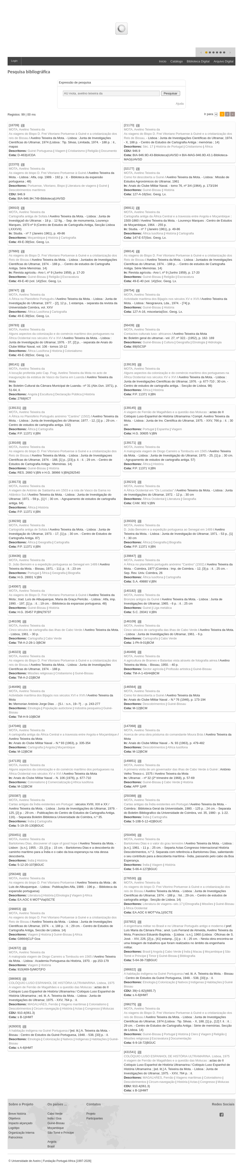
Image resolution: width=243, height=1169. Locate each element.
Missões (207, 904)
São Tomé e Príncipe (60, 1132)
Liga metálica (163, 608)
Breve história (17, 1113)
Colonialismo (73, 351)
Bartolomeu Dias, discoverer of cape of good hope (43, 843)
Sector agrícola (153, 669)
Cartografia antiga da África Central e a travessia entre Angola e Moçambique (177, 216)
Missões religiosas (40, 673)
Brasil (146, 951)
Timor (152, 956)
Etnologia (198, 342)
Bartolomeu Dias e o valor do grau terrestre (153, 843)
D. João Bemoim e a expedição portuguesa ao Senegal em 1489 (168, 529)
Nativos (183, 982)
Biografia (175, 542)
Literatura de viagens (81, 185)
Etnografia (192, 904)
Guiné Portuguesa (40, 151)
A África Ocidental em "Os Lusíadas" (149, 490)
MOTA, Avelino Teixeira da (27, 129)
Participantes (94, 1118)
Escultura (46, 394)
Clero (194, 1034)
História (169, 190)
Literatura (173, 499)
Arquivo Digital (224, 61)
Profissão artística (178, 669)
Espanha (163, 429)
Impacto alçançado (21, 1123)
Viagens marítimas (73, 1004)
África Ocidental (153, 499)
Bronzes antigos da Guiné (141, 599)
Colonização (166, 982)
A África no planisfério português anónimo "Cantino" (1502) (164, 564)
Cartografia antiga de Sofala (28, 216)
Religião (92, 151)
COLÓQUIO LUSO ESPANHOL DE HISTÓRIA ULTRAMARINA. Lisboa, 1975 (62, 983)
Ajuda (180, 103)
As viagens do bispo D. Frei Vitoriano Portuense (42, 882)
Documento (109, 151)
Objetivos (14, 1118)
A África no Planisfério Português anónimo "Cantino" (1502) (49, 416)
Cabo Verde (53, 638)
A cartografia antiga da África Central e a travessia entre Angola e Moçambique (63, 734)
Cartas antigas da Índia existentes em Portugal (41, 804)
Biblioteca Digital (198, 61)
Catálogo (176, 61)
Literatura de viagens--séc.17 (162, 904)
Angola (32, 394)
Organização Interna (21, 1132)
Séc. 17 (148, 146)
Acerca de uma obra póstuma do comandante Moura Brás (163, 734)
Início (162, 61)
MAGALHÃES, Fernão (43, 1004)
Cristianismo (76, 151)
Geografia (183, 342)
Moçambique (36, 237)
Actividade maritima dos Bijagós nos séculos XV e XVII (161, 299)
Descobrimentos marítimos (27, 190)
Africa (88, 895)
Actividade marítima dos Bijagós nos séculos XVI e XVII (47, 695)
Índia (31, 821)
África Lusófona (38, 311)
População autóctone (57, 708)
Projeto (90, 1113)
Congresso (92, 1008)
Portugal (148, 429)
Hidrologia (215, 342)
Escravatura (70, 277)
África (209, 146)
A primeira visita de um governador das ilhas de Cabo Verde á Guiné (171, 769)
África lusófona (153, 233)
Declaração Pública (68, 394)
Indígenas (197, 982)
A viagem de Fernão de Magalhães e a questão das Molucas (165, 412)
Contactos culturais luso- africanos (147, 333)
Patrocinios (16, 1137)
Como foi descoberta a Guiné (144, 177)
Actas (79, 1008)
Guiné (103, 185)
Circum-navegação (47, 1008)
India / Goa (54, 1118)
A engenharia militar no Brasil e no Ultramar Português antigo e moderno (173, 926)
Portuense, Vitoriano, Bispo (46, 185)
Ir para (208, 114)
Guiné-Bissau (152, 190)
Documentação (181, 1038)
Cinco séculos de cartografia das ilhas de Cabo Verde (45, 630)
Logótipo (14, 1128)
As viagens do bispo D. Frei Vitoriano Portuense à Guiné (47, 173)
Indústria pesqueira (88, 708)
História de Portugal (169, 146)
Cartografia (68, 237)
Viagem (60, 151)
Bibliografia (187, 956)
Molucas (108, 1008)
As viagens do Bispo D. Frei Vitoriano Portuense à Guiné (47, 595)
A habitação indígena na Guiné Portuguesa (153, 973)
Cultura (169, 342)
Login (14, 60)
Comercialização (59, 782)
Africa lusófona (177, 747)
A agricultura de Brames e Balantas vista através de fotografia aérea (170, 660)
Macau (197, 951)
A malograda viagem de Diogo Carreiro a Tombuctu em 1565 (165, 451)
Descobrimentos (154, 704)
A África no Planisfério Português (31, 299)
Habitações (214, 982)
